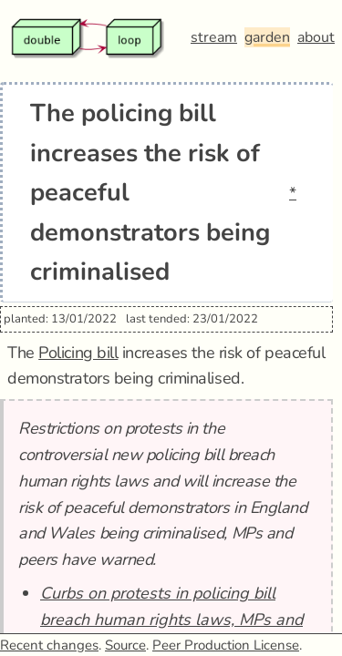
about (316, 37)
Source (125, 645)
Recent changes (49, 645)
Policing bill (78, 353)
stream (214, 37)
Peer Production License (225, 645)
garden (267, 37)
